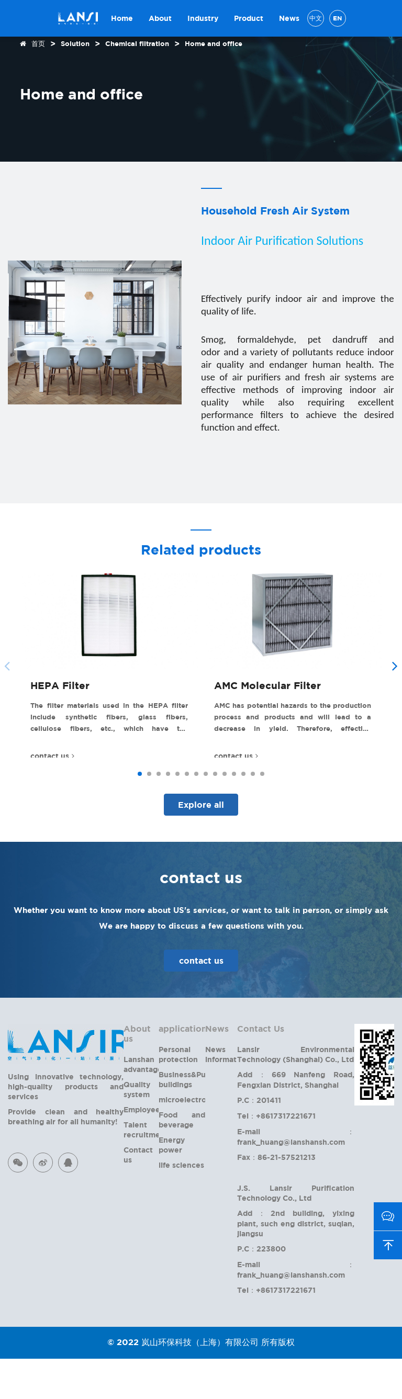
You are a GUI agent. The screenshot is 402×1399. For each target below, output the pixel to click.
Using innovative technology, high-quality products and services (66, 1126)
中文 (315, 18)
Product (248, 18)
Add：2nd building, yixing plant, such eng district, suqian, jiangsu (295, 1263)
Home (122, 18)
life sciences (181, 1205)
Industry (202, 18)
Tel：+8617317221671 (276, 1156)
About (160, 18)
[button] (395, 686)
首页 (38, 43)
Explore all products (201, 848)
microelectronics (190, 1139)
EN (337, 18)
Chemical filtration (137, 43)
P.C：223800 (261, 1288)
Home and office (213, 43)
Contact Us (260, 1069)
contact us (201, 1001)
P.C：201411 (259, 1140)
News (289, 18)
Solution (75, 43)
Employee (142, 1149)
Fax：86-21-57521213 (276, 1197)
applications (185, 1069)
